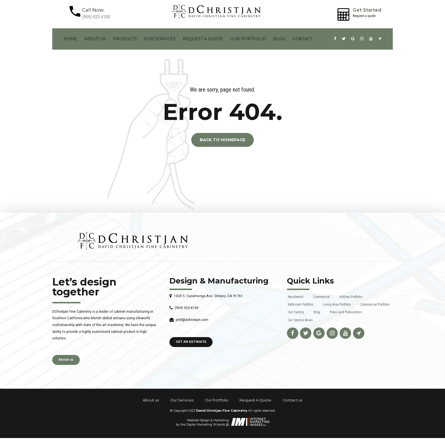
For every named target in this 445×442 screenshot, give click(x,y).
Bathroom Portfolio (300, 304)
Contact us (292, 400)
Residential (295, 297)
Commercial (321, 297)
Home (70, 38)
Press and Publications (346, 312)
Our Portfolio (248, 38)
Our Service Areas (300, 320)
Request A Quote (203, 38)
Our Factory (296, 312)
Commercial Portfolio (374, 304)
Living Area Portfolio (337, 304)
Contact (302, 38)
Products (125, 38)
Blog (279, 38)
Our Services (160, 38)
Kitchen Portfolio (350, 297)
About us (95, 38)
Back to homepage (222, 140)
